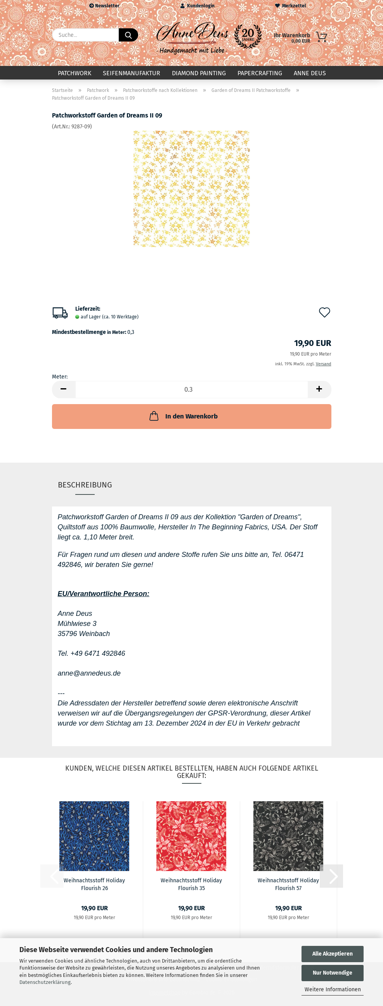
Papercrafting (259, 73)
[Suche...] (128, 34)
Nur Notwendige (332, 973)
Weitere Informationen (333, 989)
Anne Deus (310, 73)
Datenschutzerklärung (45, 982)
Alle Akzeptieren (332, 954)
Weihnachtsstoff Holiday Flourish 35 (191, 883)
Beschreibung (85, 484)
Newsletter (104, 6)
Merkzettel (290, 6)
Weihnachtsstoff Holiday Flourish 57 (288, 883)
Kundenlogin (197, 6)
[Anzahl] (191, 389)
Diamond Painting (199, 73)
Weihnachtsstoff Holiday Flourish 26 (94, 883)
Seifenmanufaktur (131, 73)
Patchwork (74, 73)
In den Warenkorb (183, 416)
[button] (63, 389)
